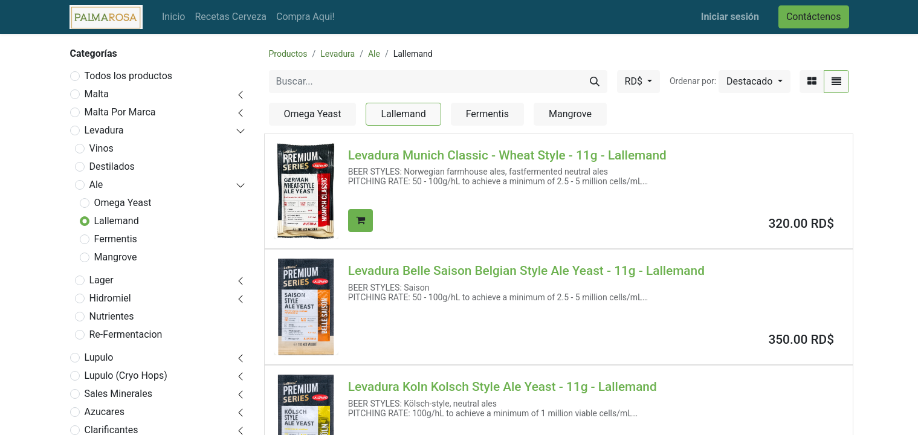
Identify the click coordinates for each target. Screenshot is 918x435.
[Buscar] (594, 81)
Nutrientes (111, 316)
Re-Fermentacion (126, 334)
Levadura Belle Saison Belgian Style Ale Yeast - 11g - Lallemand (526, 270)
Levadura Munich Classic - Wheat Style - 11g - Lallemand (507, 155)
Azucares (104, 411)
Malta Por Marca (120, 112)
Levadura (104, 130)
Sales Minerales (118, 393)
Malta (97, 94)
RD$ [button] (635, 81)
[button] (754, 81)
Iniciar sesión (730, 16)
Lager (101, 280)
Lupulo (99, 357)
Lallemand (116, 221)
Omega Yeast (123, 202)
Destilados (112, 166)
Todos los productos (129, 76)
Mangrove (115, 257)
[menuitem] (173, 17)
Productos (288, 54)
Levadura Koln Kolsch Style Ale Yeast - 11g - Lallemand (502, 386)
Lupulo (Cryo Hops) (126, 375)
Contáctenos (813, 16)
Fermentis (115, 239)
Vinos (101, 148)
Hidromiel (110, 298)
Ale (96, 184)
